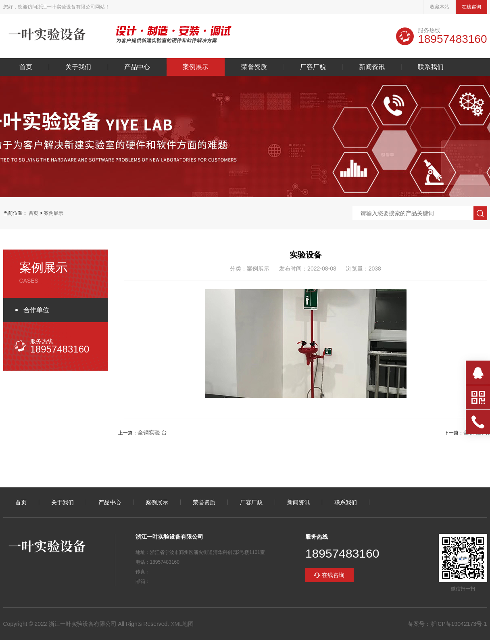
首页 (25, 67)
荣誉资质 (254, 67)
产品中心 (137, 67)
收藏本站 (439, 7)
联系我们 (431, 67)
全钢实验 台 (152, 432)
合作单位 (36, 309)
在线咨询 (471, 7)
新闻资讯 (372, 67)
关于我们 (78, 67)
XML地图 (182, 624)
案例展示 (196, 67)
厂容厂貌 (313, 67)
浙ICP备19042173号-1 (458, 624)
